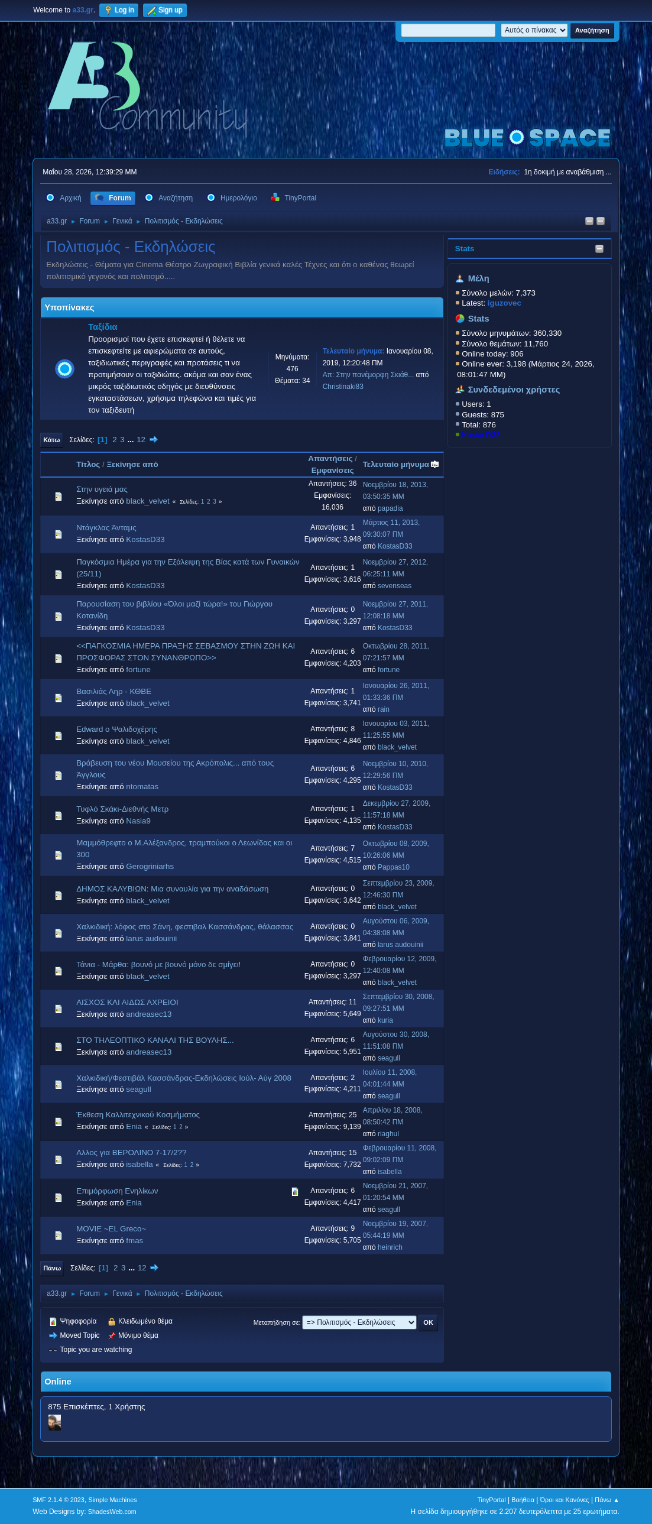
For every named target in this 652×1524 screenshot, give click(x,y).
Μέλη (478, 278)
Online (58, 1381)
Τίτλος (88, 464)
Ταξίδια (102, 327)
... (131, 439)
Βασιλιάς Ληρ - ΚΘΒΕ (113, 691)
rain (384, 709)
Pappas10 (394, 867)
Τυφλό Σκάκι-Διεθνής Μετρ (122, 809)
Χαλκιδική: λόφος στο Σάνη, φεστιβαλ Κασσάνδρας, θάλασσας (184, 926)
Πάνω (52, 1268)
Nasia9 (138, 820)
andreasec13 (148, 1014)
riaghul (388, 1134)
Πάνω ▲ (607, 1499)
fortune (138, 669)
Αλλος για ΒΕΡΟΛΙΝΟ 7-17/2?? (131, 1152)
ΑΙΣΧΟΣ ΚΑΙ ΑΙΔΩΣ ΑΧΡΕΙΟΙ (127, 1002)
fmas (134, 1240)
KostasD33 (481, 434)
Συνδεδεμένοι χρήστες (514, 389)
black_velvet (147, 501)
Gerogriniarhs (150, 866)
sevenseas (394, 586)
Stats (465, 248)
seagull (389, 1058)
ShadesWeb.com (112, 1511)
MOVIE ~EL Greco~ (111, 1228)
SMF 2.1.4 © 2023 (59, 1499)
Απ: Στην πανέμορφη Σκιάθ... (368, 375)
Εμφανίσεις (333, 470)
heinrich (390, 1247)
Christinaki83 (343, 386)
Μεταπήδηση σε (276, 1322)
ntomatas (142, 786)
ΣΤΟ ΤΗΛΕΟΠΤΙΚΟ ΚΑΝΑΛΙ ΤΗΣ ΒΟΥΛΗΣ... (155, 1040)
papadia (390, 508)
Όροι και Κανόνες (564, 1499)
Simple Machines (112, 1499)
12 (141, 439)
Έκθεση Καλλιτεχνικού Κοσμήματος (138, 1114)
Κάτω (51, 439)
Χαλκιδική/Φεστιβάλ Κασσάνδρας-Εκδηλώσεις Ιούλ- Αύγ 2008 (183, 1078)
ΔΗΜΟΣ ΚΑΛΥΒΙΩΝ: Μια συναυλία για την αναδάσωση (172, 888)
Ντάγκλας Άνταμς (106, 527)
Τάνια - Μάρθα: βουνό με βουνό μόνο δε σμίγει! (158, 964)
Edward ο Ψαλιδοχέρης (116, 729)
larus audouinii (151, 938)
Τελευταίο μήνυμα (401, 464)
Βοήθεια (522, 1499)
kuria (385, 1020)
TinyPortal (491, 1499)
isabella (139, 1164)
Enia (134, 1126)
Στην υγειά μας (102, 489)
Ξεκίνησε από (132, 464)
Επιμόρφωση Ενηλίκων (117, 1190)
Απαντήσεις (330, 458)
